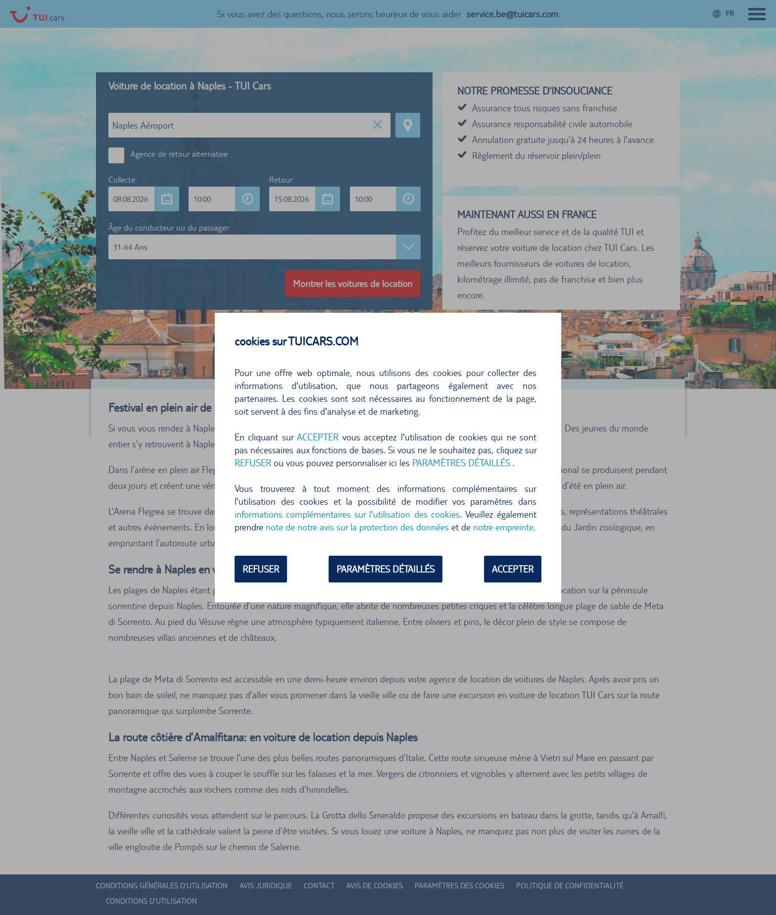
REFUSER (253, 462)
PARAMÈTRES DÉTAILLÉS (461, 462)
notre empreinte (503, 527)
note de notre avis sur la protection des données (357, 527)
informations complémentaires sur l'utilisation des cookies (347, 514)
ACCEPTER (318, 437)
